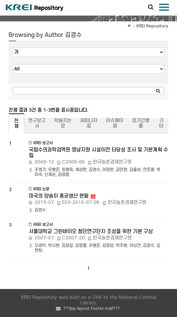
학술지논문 (62, 123)
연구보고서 (37, 123)
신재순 (50, 174)
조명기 (40, 169)
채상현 (80, 169)
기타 (161, 123)
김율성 (135, 169)
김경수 (94, 169)
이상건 (135, 245)
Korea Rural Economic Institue (34, 8)
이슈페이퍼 (114, 123)
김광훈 (63, 174)
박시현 (53, 245)
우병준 (53, 169)
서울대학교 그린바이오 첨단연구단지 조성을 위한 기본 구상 (91, 231)
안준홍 (148, 169)
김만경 (121, 169)
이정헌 (108, 169)
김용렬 (80, 245)
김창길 (67, 245)
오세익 (40, 245)
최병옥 (67, 169)
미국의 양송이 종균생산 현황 (58, 196)
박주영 (121, 245)
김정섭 (108, 245)
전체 (16, 123)
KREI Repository (152, 26)
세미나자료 (88, 123)
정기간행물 (140, 123)
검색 (150, 7)
